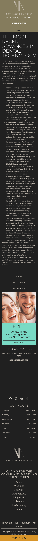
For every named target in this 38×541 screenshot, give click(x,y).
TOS (16, 523)
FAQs (34, 523)
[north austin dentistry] (19, 378)
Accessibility (25, 523)
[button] (19, 29)
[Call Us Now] (19, 538)
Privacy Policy (7, 523)
